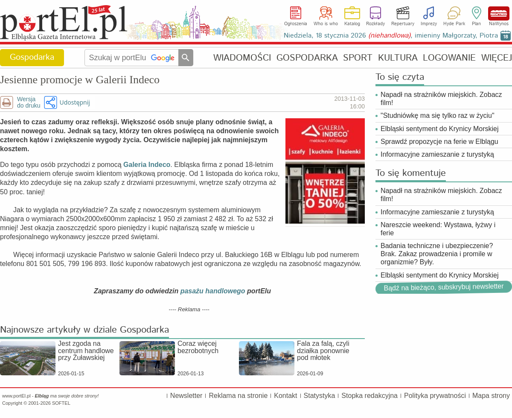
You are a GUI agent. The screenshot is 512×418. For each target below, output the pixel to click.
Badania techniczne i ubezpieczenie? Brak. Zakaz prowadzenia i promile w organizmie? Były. (437, 254)
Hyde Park (454, 23)
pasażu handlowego (212, 291)
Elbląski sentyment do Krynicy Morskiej (440, 128)
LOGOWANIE (449, 58)
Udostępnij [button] (74, 102)
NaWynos (498, 13)
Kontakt (285, 395)
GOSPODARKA (307, 58)
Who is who (326, 23)
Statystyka (319, 395)
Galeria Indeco (146, 164)
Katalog (352, 23)
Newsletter (186, 395)
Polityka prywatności (435, 395)
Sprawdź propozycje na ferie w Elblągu (439, 141)
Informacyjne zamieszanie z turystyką (437, 154)
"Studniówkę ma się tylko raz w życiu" (438, 115)
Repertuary (402, 23)
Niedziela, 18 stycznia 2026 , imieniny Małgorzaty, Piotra (391, 36)
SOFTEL (61, 403)
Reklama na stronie (238, 395)
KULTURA (398, 58)
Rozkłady (375, 23)
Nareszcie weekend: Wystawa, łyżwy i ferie (438, 229)
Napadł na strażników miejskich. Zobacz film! (441, 98)
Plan (476, 23)
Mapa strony (491, 395)
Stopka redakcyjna (369, 395)
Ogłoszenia (295, 23)
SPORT (357, 58)
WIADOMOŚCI (242, 58)
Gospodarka (32, 57)
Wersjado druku (28, 102)
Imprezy (429, 23)
